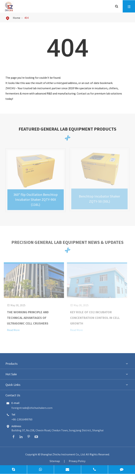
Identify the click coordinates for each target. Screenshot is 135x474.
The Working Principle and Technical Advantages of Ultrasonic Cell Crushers (27, 317)
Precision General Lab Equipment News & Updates (67, 243)
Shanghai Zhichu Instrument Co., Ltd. (63, 454)
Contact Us (12, 395)
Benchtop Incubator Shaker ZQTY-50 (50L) (99, 198)
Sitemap (55, 461)
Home (16, 18)
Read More (12, 330)
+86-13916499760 (21, 419)
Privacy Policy (77, 461)
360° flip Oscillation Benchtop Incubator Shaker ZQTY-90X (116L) (35, 198)
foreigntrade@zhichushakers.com (31, 408)
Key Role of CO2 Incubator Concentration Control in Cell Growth (94, 317)
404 (26, 18)
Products (11, 364)
